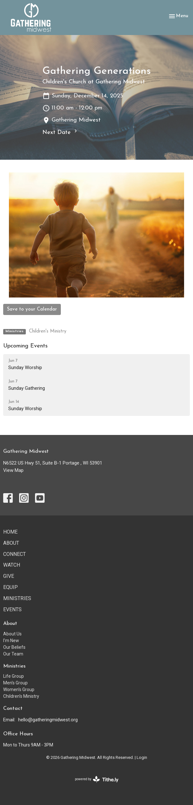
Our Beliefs (14, 647)
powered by (96, 779)
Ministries (17, 598)
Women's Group (18, 689)
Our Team (13, 653)
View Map (13, 470)
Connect (14, 554)
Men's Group (15, 682)
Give (8, 576)
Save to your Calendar (32, 309)
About (11, 543)
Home (10, 532)
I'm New (11, 640)
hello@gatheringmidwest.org (48, 720)
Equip (10, 587)
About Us (12, 633)
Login (142, 757)
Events (12, 609)
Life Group (13, 676)
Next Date (60, 132)
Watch (11, 565)
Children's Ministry (47, 331)
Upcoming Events (25, 346)
